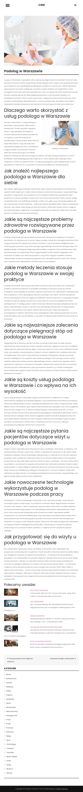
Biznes (8, 674)
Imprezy (9, 695)
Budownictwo (11, 678)
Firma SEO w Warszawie (39, 590)
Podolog (7, 80)
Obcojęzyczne (11, 715)
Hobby (8, 691)
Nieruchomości (12, 711)
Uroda (8, 761)
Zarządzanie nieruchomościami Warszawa (46, 627)
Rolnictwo (10, 732)
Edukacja (9, 687)
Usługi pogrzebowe (37, 616)
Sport (8, 740)
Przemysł (9, 728)
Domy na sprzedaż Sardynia (40, 641)
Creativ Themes (61, 789)
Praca (8, 720)
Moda (8, 703)
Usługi (8, 765)
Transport (10, 748)
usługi (55, 201)
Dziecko (9, 683)
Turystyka (10, 752)
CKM (41, 5)
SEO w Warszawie (36, 601)
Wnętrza (9, 769)
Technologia (11, 744)
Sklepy (8, 736)
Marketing (10, 699)
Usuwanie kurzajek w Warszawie (62, 658)
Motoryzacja (11, 707)
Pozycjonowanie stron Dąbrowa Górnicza (20, 660)
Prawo (8, 724)
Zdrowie (9, 773)
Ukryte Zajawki (11, 756)
